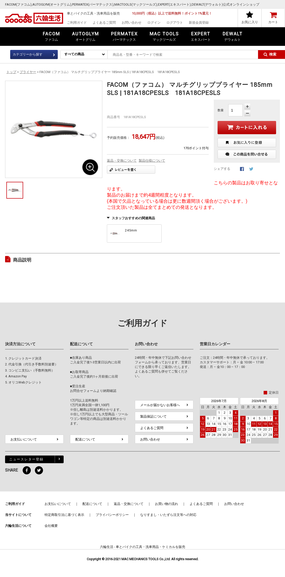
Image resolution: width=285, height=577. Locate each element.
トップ (11, 72)
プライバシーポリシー (112, 515)
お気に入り (249, 22)
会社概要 (51, 526)
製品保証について (153, 416)
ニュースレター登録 (26, 459)
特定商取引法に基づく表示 (64, 515)
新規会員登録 (199, 22)
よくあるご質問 (104, 22)
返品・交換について (122, 160)
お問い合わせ (131, 22)
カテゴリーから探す (27, 54)
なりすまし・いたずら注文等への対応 (168, 515)
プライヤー (28, 72)
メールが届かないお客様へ (160, 405)
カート (273, 22)
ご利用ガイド (77, 22)
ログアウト (174, 22)
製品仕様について (152, 160)
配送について (85, 439)
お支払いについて (23, 439)
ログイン (154, 22)
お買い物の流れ (166, 504)
